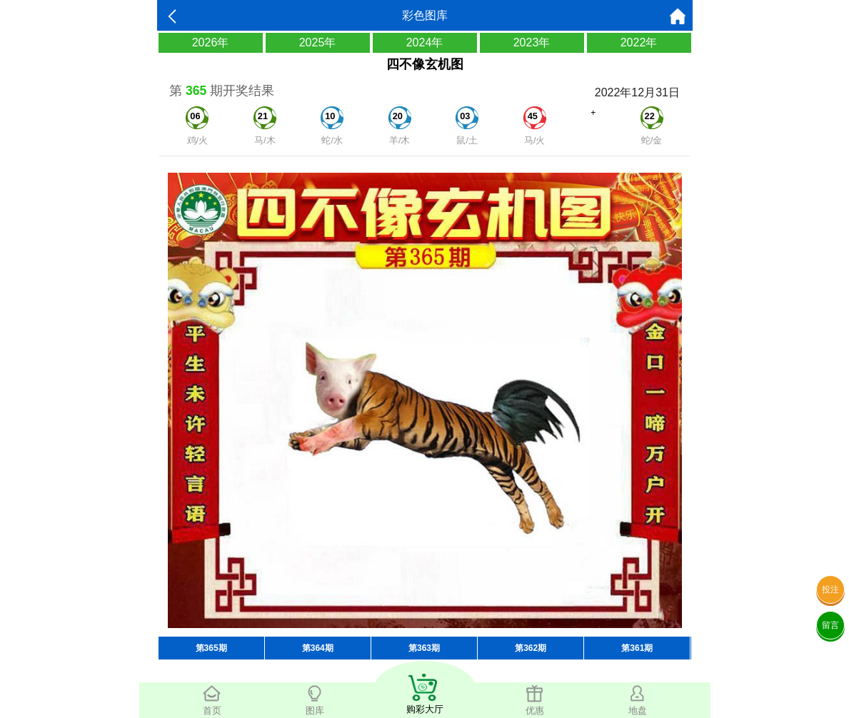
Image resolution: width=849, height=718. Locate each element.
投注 (830, 590)
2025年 (317, 42)
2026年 (210, 42)
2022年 (639, 42)
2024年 (424, 42)
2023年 (532, 42)
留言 (830, 625)
